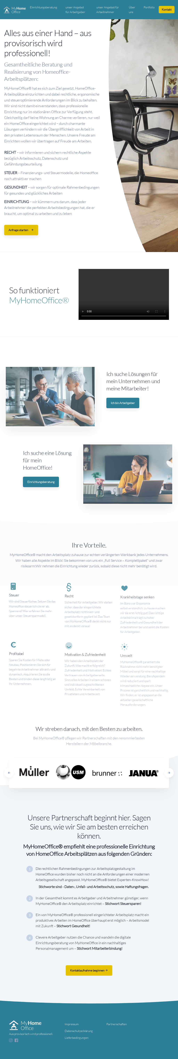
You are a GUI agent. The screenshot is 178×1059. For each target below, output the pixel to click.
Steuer (14, 609)
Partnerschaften (116, 1024)
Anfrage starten (21, 230)
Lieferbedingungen (76, 1037)
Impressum (72, 1024)
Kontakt (167, 9)
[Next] (169, 773)
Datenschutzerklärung (79, 1031)
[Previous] (9, 773)
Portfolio (149, 7)
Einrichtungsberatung (43, 7)
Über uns (132, 9)
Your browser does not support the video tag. (124, 294)
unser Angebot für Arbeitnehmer (107, 9)
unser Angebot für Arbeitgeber (75, 9)
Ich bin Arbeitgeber (123, 403)
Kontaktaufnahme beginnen (89, 970)
